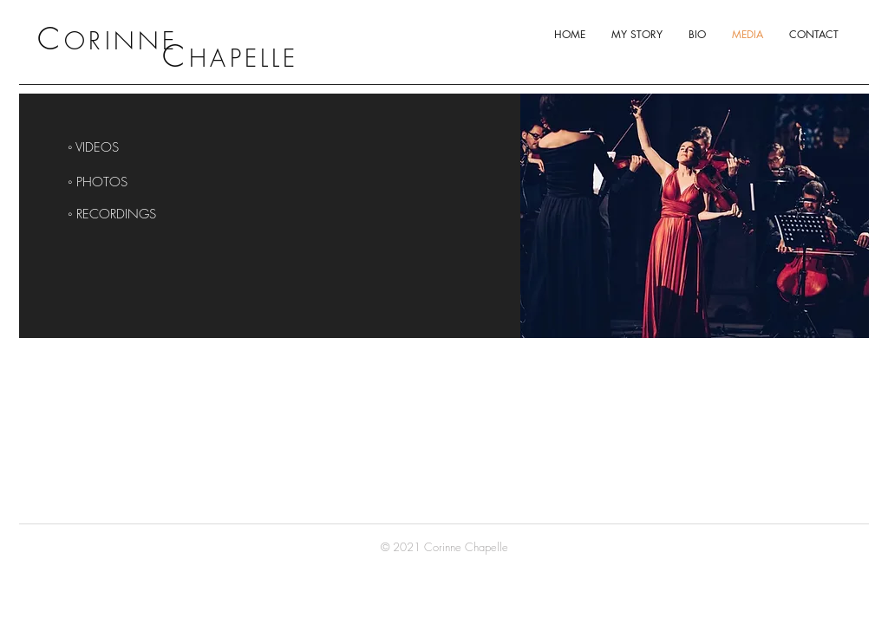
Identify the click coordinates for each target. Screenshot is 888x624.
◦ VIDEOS (93, 147)
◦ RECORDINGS (112, 214)
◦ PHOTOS (97, 182)
